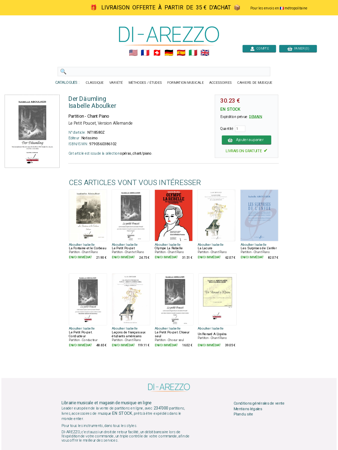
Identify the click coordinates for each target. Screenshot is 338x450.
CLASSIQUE (95, 82)
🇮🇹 (193, 53)
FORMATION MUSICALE (185, 82)
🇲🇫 (145, 53)
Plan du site (243, 414)
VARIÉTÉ (116, 82)
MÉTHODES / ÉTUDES (145, 82)
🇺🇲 (133, 53)
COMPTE (259, 48)
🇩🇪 (168, 53)
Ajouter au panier (246, 140)
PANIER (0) (298, 48)
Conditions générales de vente (259, 403)
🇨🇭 (157, 53)
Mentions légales (248, 409)
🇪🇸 (181, 53)
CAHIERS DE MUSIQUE (254, 82)
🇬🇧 (204, 53)
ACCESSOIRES (220, 82)
